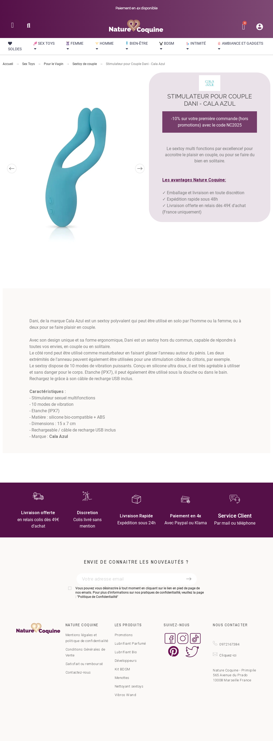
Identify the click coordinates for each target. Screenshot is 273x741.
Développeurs (126, 661)
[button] (28, 27)
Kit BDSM (122, 669)
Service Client (235, 516)
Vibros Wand (125, 695)
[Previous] (12, 168)
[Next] (140, 168)
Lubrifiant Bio (126, 652)
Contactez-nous (78, 672)
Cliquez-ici (228, 655)
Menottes (122, 678)
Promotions (124, 635)
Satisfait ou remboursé (84, 664)
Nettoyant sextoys (129, 686)
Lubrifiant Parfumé (130, 643)
